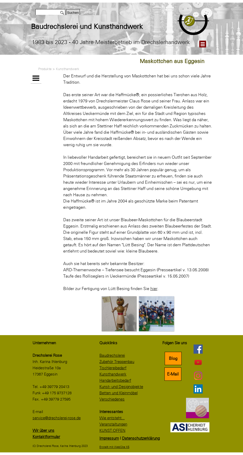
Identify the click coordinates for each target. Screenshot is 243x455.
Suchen (73, 13)
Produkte (45, 69)
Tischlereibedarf (112, 368)
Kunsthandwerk (67, 69)
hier (153, 288)
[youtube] (197, 362)
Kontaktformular (46, 436)
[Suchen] (50, 12)
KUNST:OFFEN (112, 430)
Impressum (109, 438)
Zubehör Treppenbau (116, 361)
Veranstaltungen (113, 424)
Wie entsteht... (112, 418)
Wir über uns (43, 430)
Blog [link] (173, 358)
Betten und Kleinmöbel (118, 393)
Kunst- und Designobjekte (121, 386)
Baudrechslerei (112, 355)
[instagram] (197, 375)
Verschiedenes (112, 399)
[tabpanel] (102, 26)
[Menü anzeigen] (202, 44)
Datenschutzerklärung (141, 438)
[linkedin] (197, 388)
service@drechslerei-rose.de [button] (57, 418)
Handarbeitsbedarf (115, 380)
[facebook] (197, 348)
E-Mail (173, 374)
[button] (119, 313)
